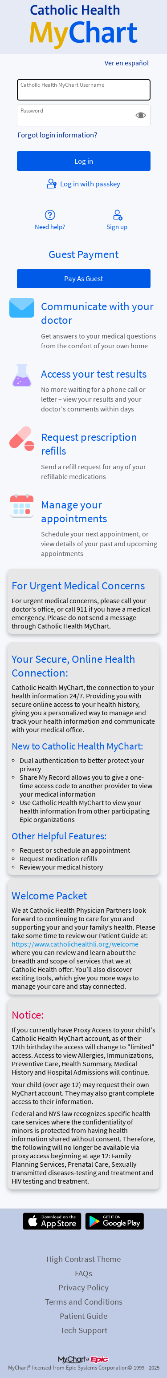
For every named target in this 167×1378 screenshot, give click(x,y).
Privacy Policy (83, 1287)
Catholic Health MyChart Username (62, 85)
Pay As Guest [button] (83, 278)
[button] (141, 115)
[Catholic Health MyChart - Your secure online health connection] (83, 27)
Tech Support (83, 1330)
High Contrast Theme (83, 1258)
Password (31, 110)
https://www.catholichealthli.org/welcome (75, 944)
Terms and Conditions (83, 1301)
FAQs (83, 1273)
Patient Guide (83, 1315)
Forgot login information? (57, 135)
